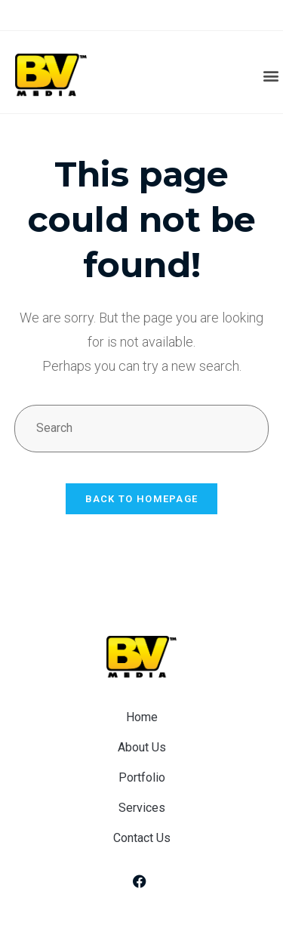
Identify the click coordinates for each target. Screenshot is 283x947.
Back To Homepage (141, 498)
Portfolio (141, 777)
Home (142, 717)
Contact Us (142, 838)
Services (141, 807)
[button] (270, 75)
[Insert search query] (141, 428)
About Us (142, 747)
